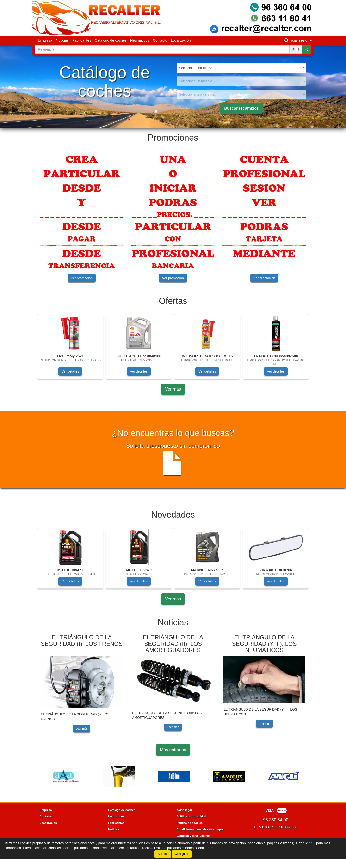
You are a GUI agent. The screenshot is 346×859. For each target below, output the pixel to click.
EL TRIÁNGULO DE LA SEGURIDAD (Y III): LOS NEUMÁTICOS (264, 643)
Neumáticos (139, 40)
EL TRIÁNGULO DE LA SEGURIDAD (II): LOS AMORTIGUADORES (173, 643)
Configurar (181, 854)
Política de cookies (190, 823)
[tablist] (173, 217)
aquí (312, 843)
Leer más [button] (82, 728)
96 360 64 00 (275, 819)
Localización (181, 40)
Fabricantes (81, 40)
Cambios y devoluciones (193, 836)
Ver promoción (82, 278)
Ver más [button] (173, 389)
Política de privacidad (191, 816)
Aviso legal (184, 810)
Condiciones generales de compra (200, 829)
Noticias (62, 40)
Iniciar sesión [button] (298, 40)
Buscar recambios (241, 108)
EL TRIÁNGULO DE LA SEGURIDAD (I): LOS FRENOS (82, 640)
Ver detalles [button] (70, 371)
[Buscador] (162, 49)
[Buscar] (306, 49)
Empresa (45, 40)
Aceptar (162, 854)
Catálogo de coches (111, 40)
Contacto (160, 40)
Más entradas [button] (173, 749)
